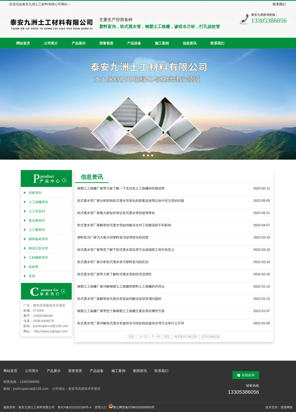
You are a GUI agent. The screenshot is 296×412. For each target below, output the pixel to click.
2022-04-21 (261, 213)
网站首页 (23, 43)
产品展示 (79, 43)
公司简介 (51, 43)
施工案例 (162, 43)
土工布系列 (36, 211)
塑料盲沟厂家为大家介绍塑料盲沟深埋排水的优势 (112, 237)
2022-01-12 (261, 298)
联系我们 (279, 4)
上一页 (143, 336)
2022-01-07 (261, 311)
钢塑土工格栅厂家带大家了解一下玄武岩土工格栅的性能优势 (121, 188)
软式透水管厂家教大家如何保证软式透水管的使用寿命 (116, 213)
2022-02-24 (261, 262)
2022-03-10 (261, 249)
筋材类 (33, 267)
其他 (31, 276)
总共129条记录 (210, 336)
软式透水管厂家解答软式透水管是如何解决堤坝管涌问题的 (119, 298)
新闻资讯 (140, 371)
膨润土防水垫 (38, 248)
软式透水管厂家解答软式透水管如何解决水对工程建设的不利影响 (124, 225)
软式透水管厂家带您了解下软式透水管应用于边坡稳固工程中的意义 (125, 249)
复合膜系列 (36, 220)
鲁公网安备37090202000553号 (131, 407)
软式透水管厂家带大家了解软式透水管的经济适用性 (114, 274)
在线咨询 (248, 375)
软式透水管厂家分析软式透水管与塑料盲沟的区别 (112, 262)
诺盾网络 (287, 407)
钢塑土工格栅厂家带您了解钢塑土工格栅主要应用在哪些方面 (121, 311)
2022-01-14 (261, 286)
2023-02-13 (261, 188)
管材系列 (35, 193)
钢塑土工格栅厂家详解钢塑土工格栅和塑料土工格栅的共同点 (121, 286)
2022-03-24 (261, 237)
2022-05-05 (261, 200)
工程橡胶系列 (38, 257)
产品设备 (134, 43)
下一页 (155, 336)
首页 (131, 336)
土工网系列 (36, 230)
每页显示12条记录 (185, 336)
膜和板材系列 (38, 239)
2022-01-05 (261, 323)
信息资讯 (190, 43)
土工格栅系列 (38, 202)
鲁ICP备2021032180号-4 (74, 407)
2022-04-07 (261, 225)
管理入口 (101, 407)
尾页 (167, 336)
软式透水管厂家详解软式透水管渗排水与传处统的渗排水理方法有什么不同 (130, 323)
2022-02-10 (261, 274)
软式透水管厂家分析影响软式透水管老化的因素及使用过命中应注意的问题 (130, 200)
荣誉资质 (106, 43)
